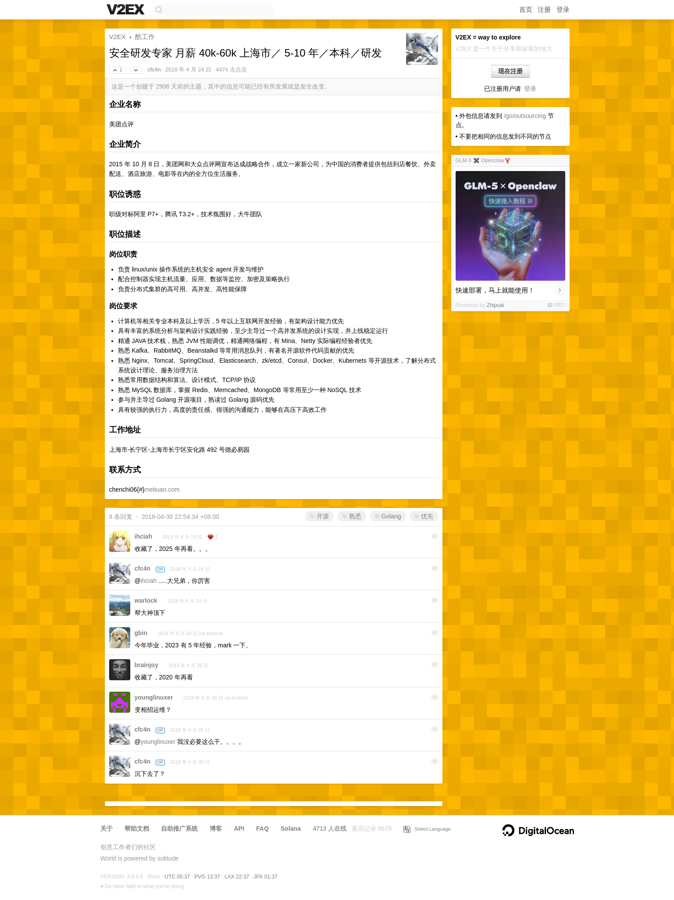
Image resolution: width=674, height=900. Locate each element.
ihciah (143, 536)
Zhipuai (495, 305)
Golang (387, 516)
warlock (146, 600)
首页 (525, 9)
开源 (319, 516)
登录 (563, 9)
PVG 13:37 (207, 877)
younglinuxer (154, 697)
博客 (216, 828)
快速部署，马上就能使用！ (495, 290)
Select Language (427, 829)
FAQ (262, 828)
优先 (424, 516)
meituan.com (161, 489)
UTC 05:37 (177, 877)
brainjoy (146, 664)
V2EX (117, 36)
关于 (106, 828)
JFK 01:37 (265, 877)
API (239, 828)
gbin (141, 632)
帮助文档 (137, 828)
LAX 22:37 (237, 877)
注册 (544, 9)
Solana (291, 828)
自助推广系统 (179, 828)
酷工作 (145, 36)
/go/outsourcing (525, 115)
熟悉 (351, 516)
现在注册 (510, 71)
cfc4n (153, 70)
